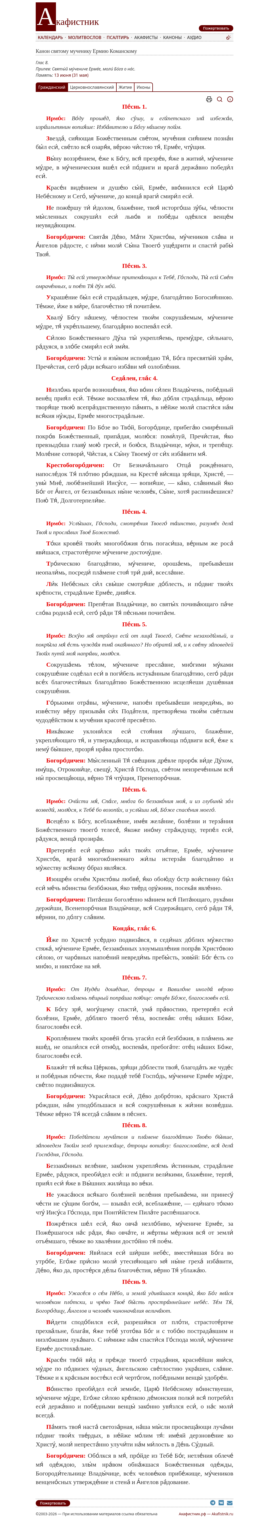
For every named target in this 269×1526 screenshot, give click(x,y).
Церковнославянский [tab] (92, 87)
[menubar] (131, 37)
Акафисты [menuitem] (146, 37)
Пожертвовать (53, 1503)
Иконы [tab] (143, 87)
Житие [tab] (125, 87)
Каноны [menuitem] (172, 37)
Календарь (50, 37)
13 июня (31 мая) (71, 75)
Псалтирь (118, 37)
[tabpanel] (134, 791)
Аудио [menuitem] (194, 37)
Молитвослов (84, 37)
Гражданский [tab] (51, 87)
